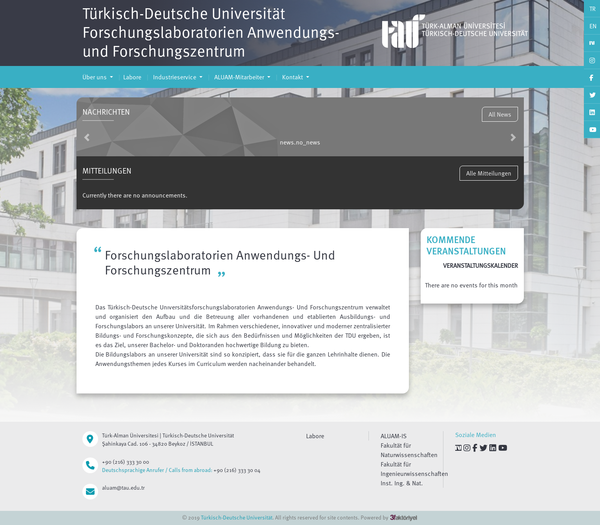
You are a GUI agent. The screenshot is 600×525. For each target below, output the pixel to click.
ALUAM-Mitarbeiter (239, 77)
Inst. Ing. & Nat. (402, 483)
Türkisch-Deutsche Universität (236, 517)
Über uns (95, 77)
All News (500, 114)
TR (592, 8)
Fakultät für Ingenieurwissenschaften (414, 468)
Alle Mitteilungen (488, 173)
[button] (86, 137)
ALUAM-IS (394, 436)
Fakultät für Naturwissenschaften (409, 450)
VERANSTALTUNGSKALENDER (480, 265)
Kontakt (293, 77)
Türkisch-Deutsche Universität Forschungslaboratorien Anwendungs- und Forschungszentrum (210, 31)
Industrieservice (174, 77)
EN (592, 26)
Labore (132, 77)
